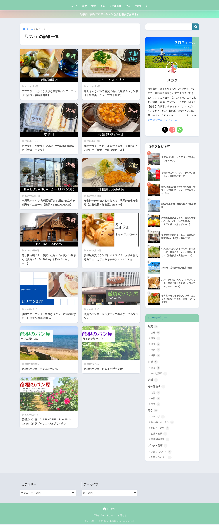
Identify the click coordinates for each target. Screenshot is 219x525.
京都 (93, 6)
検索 (195, 26)
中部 (155, 399)
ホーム (74, 6)
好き (127, 6)
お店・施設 (159, 434)
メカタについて (161, 452)
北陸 (155, 393)
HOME (109, 510)
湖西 (155, 356)
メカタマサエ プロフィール (162, 120)
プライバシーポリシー (104, 516)
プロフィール (141, 6)
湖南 (155, 350)
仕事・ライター (161, 458)
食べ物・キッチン (162, 423)
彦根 (155, 333)
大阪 (102, 6)
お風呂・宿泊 (160, 429)
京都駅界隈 (159, 374)
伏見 (155, 368)
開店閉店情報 (160, 440)
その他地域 (115, 6)
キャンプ (158, 417)
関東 (155, 405)
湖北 (155, 344)
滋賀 (84, 6)
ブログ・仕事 (158, 446)
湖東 (155, 339)
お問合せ (121, 516)
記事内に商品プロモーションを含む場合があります (109, 14)
